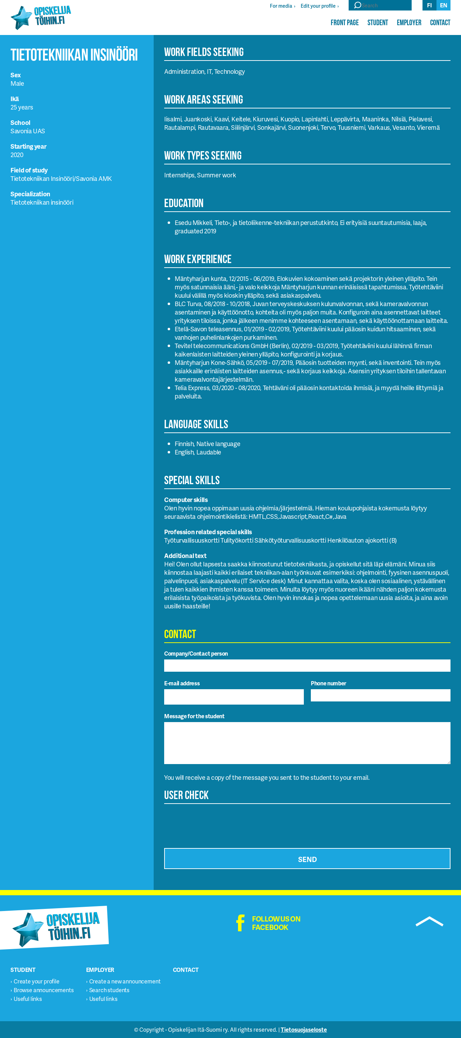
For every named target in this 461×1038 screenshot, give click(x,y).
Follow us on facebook (276, 923)
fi (429, 5)
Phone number (328, 683)
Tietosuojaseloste (304, 1029)
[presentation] (217, 824)
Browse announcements (44, 990)
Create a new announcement (125, 981)
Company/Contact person (196, 653)
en (443, 5)
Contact (440, 22)
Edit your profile (318, 5)
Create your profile (37, 981)
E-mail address (182, 683)
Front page (345, 22)
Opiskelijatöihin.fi (41, 18)
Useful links (28, 999)
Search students (109, 990)
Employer (409, 22)
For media (281, 5)
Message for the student (194, 716)
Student (378, 22)
